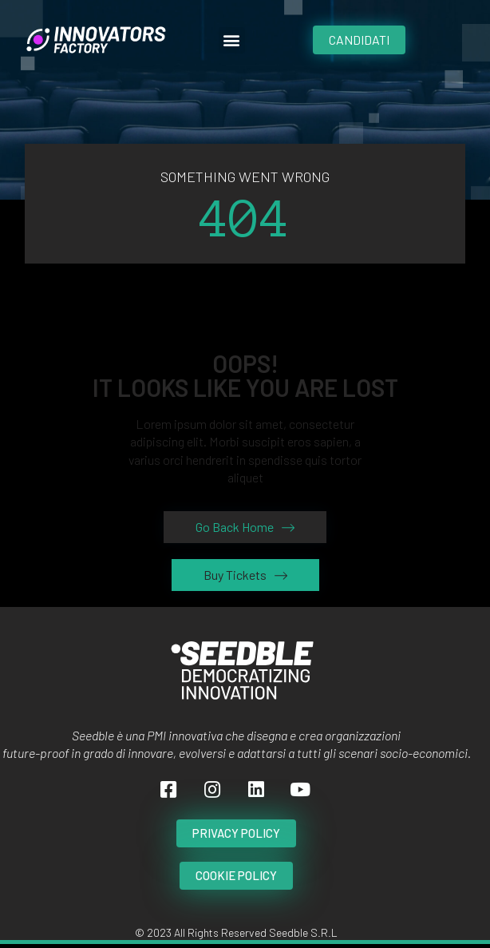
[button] (232, 40)
